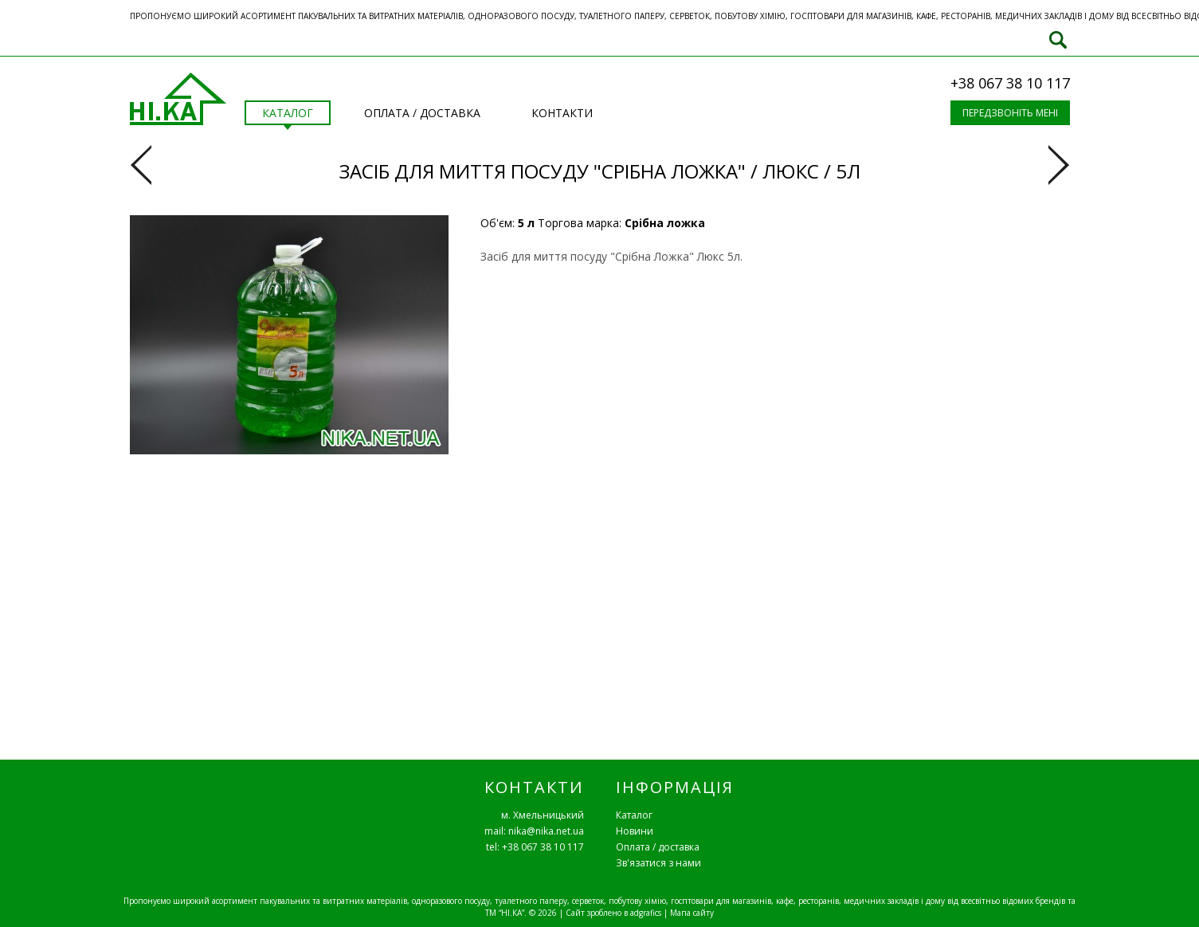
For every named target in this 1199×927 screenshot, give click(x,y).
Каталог (634, 815)
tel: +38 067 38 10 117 (535, 847)
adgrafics (645, 912)
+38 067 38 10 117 (1010, 82)
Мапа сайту (692, 912)
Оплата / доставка (657, 847)
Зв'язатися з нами (658, 863)
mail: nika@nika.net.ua (534, 831)
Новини (634, 831)
